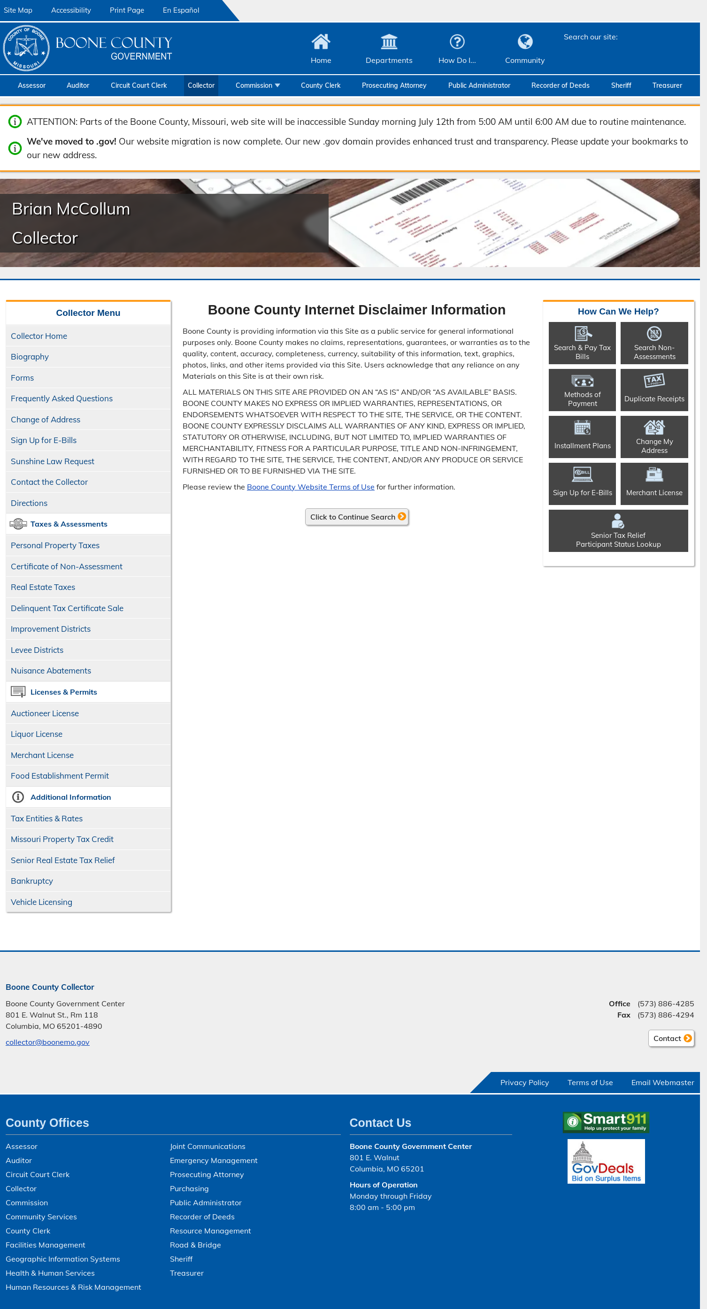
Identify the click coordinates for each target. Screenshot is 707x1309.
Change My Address (654, 446)
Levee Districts (37, 650)
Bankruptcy (32, 881)
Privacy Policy (524, 1082)
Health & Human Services (50, 1273)
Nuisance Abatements (51, 670)
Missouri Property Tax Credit (62, 839)
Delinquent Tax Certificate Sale (67, 608)
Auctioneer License (45, 713)
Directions (29, 503)
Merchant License (42, 755)
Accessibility (71, 10)
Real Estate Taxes (43, 587)
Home (321, 60)
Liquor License (36, 734)
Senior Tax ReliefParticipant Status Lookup (618, 540)
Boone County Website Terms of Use (311, 486)
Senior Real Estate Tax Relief (63, 860)
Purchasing (189, 1188)
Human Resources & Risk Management (73, 1287)
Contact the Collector (49, 482)
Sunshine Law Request (52, 461)
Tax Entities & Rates (47, 818)
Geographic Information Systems (63, 1258)
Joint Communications (208, 1146)
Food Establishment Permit (60, 776)
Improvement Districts (51, 629)
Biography (30, 356)
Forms (22, 378)
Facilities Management (45, 1244)
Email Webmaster (662, 1082)
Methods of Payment (582, 399)
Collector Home (39, 336)
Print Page (127, 10)
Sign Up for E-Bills (44, 440)
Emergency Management (214, 1160)
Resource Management (210, 1230)
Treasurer (667, 85)
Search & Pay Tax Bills (582, 352)
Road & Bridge (195, 1244)
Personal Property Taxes (55, 545)
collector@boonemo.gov (48, 1042)
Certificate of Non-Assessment (67, 566)
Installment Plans (582, 445)
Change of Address (45, 419)
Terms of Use (590, 1082)
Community (525, 60)
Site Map (18, 10)
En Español (181, 10)
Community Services (41, 1216)
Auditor (78, 85)
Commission (254, 85)
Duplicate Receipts (654, 398)
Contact (664, 1040)
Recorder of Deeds (560, 85)
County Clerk (320, 85)
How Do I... (457, 60)
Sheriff (621, 85)
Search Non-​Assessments (655, 352)
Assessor (32, 85)
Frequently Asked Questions (62, 398)
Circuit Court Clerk (139, 85)
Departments (389, 60)
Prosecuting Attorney (394, 85)
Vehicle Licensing (41, 902)
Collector (201, 85)
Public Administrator (479, 85)
